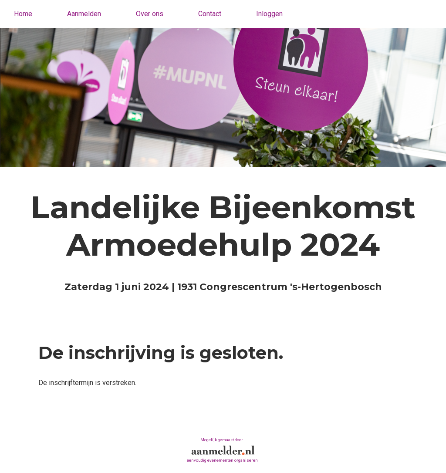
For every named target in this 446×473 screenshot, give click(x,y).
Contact (209, 14)
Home (23, 14)
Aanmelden (84, 14)
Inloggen (269, 14)
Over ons (149, 14)
